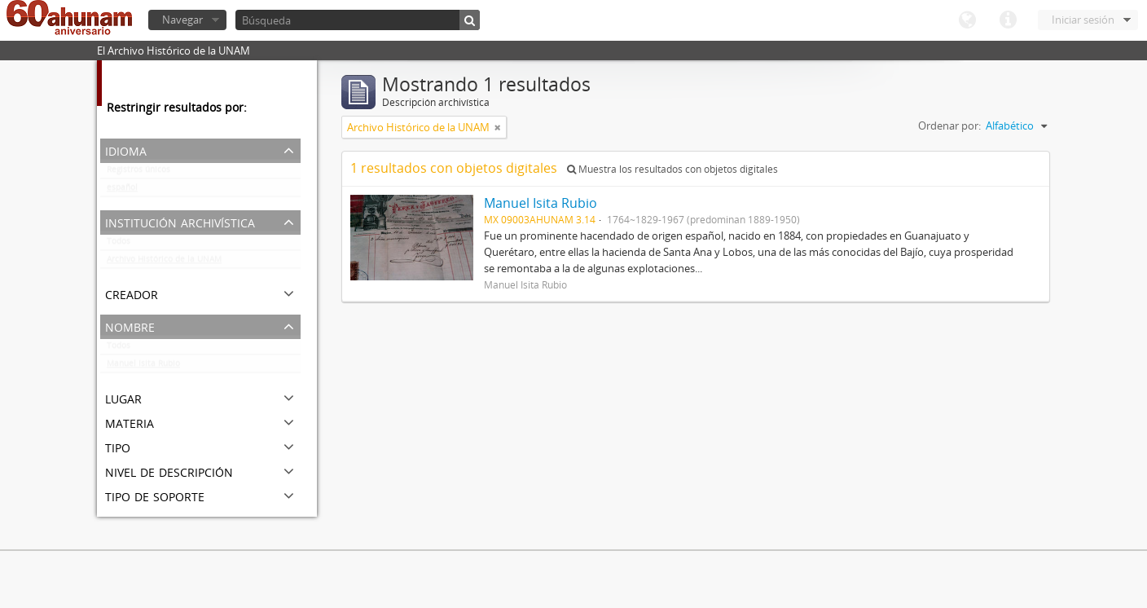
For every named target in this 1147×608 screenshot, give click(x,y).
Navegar (182, 19)
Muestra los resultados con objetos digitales (672, 169)
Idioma (967, 20)
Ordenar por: (949, 125)
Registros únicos (138, 172)
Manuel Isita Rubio (143, 366)
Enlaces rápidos (1007, 20)
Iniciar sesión (1083, 19)
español (122, 190)
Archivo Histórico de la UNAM (164, 262)
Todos (118, 244)
